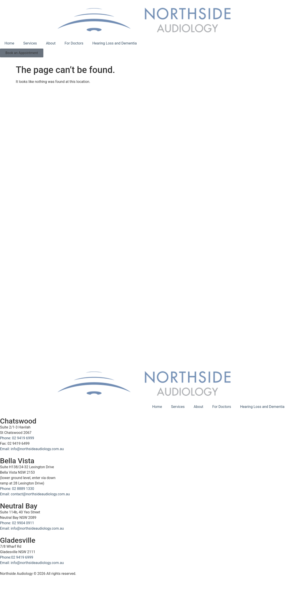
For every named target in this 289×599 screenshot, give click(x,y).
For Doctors (74, 43)
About (51, 43)
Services (30, 43)
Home (9, 43)
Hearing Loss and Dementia (114, 43)
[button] (21, 53)
